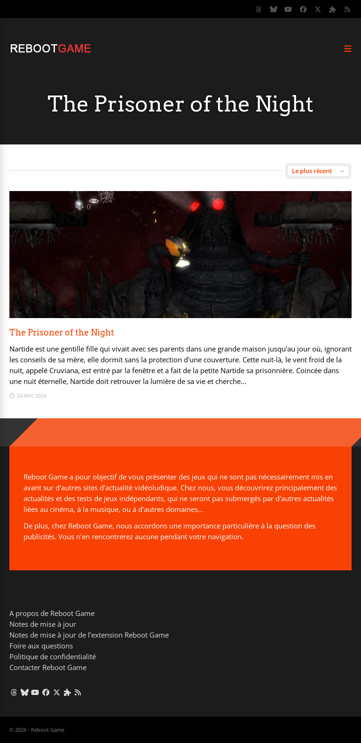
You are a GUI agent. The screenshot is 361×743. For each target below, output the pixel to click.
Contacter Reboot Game (47, 667)
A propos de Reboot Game (51, 613)
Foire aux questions (41, 645)
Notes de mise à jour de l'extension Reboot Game (89, 634)
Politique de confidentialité (52, 656)
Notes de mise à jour (42, 624)
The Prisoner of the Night (61, 332)
